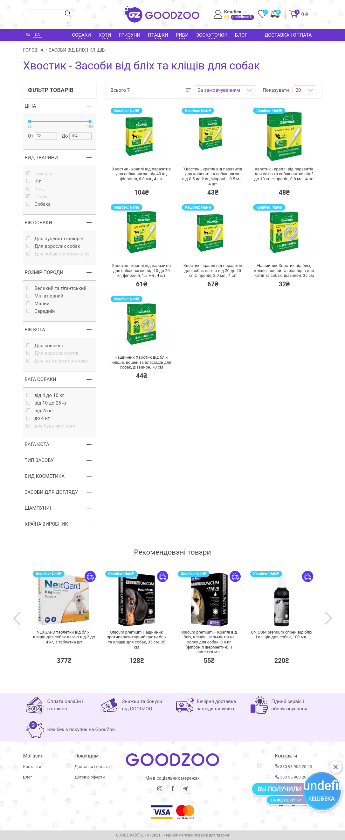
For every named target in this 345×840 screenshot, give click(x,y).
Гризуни (39, 173)
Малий (38, 303)
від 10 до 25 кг (46, 403)
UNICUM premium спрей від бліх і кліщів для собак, (281, 635)
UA (37, 34)
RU (27, 34)
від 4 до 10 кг (45, 395)
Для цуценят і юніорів (55, 238)
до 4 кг (38, 418)
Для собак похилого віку (58, 254)
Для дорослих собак (53, 246)
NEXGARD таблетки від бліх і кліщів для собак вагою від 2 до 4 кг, (64, 637)
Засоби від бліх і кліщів (77, 50)
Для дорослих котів (52, 353)
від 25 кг (40, 410)
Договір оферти (89, 777)
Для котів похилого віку (57, 361)
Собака (38, 204)
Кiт (33, 181)
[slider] (29, 121)
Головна (33, 50)
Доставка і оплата (288, 35)
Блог (241, 35)
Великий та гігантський (56, 288)
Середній (40, 311)
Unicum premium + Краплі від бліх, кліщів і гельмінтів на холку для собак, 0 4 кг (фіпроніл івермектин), (209, 642)
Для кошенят (45, 345)
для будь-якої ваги (51, 426)
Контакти (32, 766)
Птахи (37, 196)
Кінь (35, 189)
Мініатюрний (45, 296)
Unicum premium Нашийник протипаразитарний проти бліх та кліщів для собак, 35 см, (137, 640)
